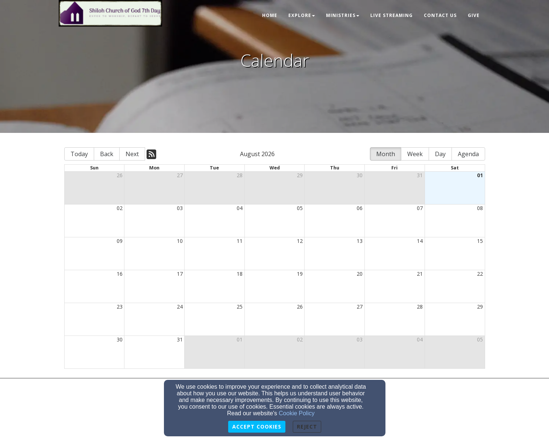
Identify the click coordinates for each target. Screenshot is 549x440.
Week (415, 154)
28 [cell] (240, 175)
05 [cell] (300, 208)
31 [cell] (420, 175)
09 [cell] (120, 240)
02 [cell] (120, 208)
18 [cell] (240, 273)
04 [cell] (240, 208)
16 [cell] (120, 273)
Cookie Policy (297, 413)
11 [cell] (240, 240)
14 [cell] (420, 240)
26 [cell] (120, 175)
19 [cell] (300, 273)
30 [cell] (360, 175)
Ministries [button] (342, 15)
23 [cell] (120, 306)
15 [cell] (480, 240)
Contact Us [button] (440, 15)
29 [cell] (300, 175)
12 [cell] (300, 240)
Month (385, 154)
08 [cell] (480, 208)
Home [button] (269, 15)
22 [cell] (480, 273)
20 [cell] (360, 273)
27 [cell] (180, 175)
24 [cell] (180, 306)
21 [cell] (420, 273)
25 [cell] (240, 306)
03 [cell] (180, 208)
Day (440, 154)
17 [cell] (180, 273)
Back (106, 154)
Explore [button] (301, 15)
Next (132, 154)
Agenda (468, 154)
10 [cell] (180, 240)
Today (79, 154)
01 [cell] (480, 175)
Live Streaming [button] (391, 15)
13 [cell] (360, 240)
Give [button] (474, 15)
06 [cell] (360, 208)
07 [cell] (420, 208)
